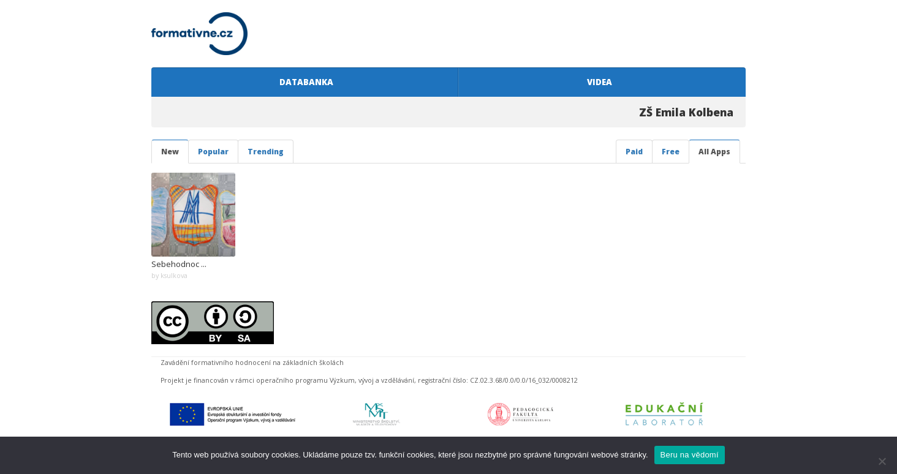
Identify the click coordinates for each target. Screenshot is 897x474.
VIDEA (597, 82)
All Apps (714, 151)
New (170, 151)
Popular (213, 151)
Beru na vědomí (689, 454)
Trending (266, 151)
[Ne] (882, 461)
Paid (634, 151)
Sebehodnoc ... (178, 263)
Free (670, 151)
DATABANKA (304, 82)
